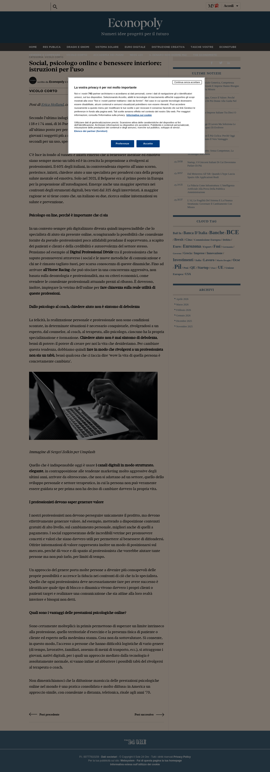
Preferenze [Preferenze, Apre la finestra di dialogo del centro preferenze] (122, 143)
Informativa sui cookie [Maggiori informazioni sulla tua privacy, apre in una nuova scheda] (139, 115)
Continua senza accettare (187, 82)
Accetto (148, 143)
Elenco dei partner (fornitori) (90, 131)
